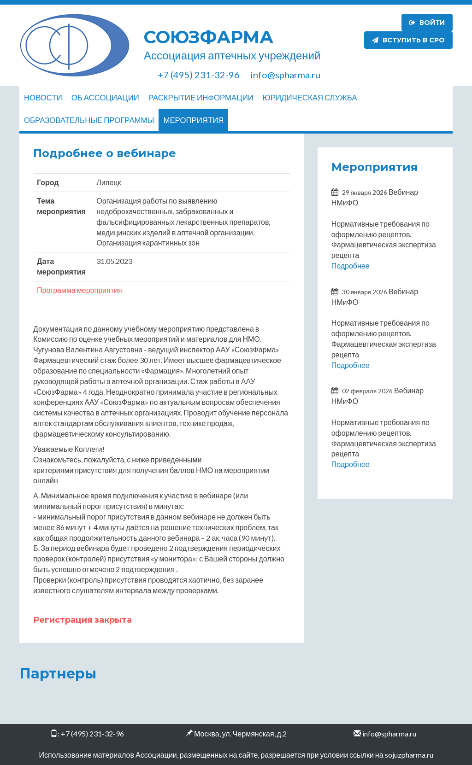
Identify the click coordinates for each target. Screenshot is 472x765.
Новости (43, 97)
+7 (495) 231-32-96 (92, 733)
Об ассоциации (105, 97)
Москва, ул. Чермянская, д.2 (240, 733)
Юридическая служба (310, 97)
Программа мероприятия (79, 290)
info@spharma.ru (389, 733)
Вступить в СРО (408, 40)
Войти (427, 22)
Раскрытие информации (201, 97)
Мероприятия (193, 120)
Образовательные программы (89, 120)
